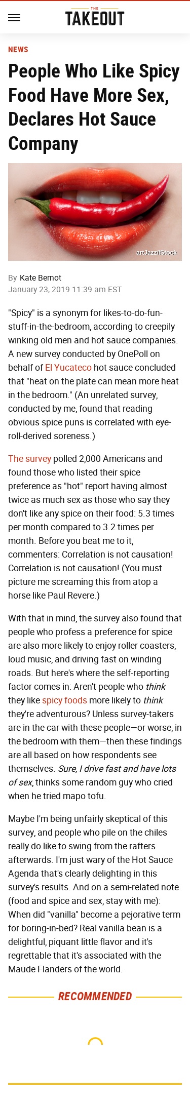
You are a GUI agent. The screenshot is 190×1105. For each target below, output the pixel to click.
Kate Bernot (40, 278)
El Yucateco (68, 367)
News (18, 50)
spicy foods (64, 700)
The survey (29, 458)
